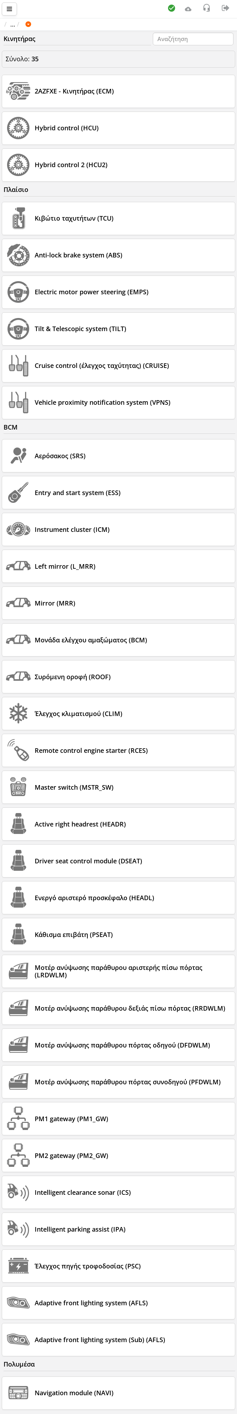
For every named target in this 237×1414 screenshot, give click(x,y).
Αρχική (17, 24)
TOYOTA (85, 24)
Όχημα (53, 24)
